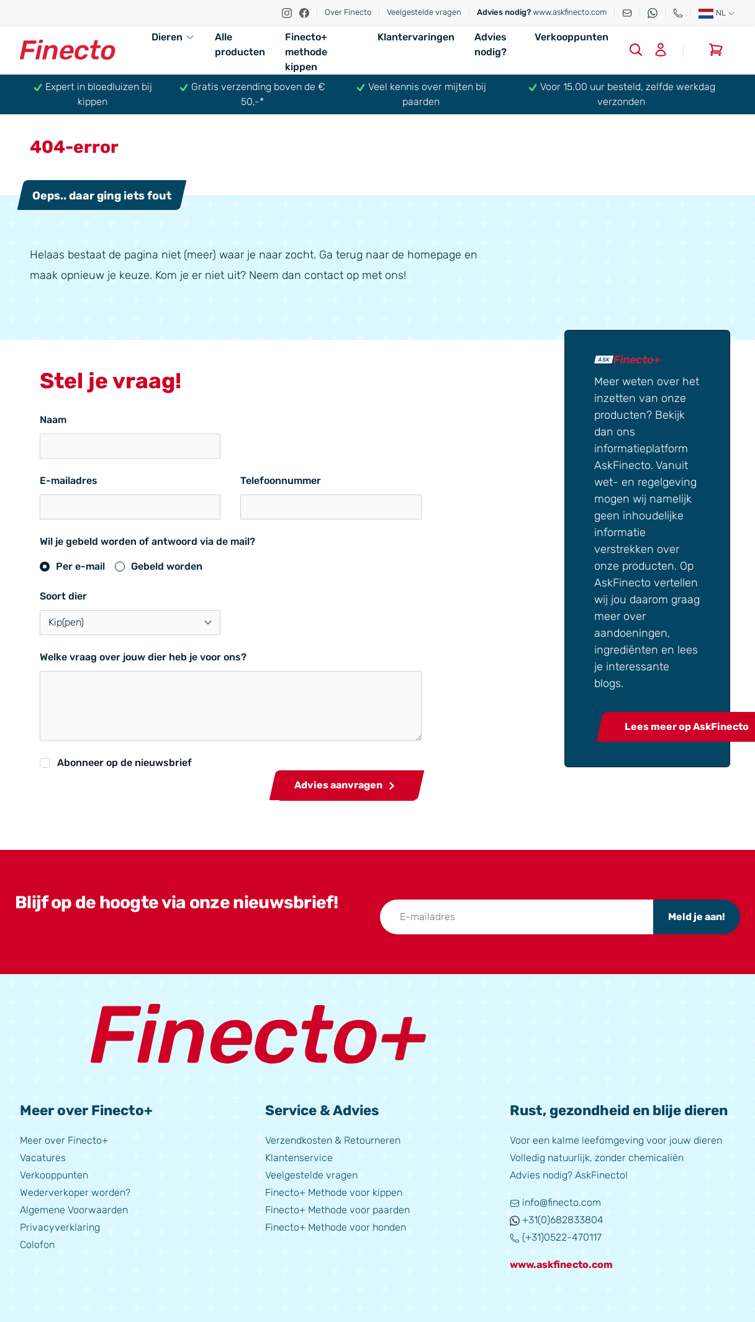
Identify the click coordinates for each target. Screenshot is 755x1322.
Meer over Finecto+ (64, 1140)
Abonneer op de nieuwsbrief (124, 762)
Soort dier (63, 596)
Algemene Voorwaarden (74, 1210)
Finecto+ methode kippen (306, 52)
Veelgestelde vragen (424, 12)
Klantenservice (299, 1158)
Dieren (173, 37)
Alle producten (240, 44)
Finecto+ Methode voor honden (335, 1227)
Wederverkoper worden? (75, 1192)
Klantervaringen (416, 37)
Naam (53, 420)
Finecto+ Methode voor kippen (333, 1192)
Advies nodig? (490, 44)
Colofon (37, 1245)
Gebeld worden (166, 566)
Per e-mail (80, 566)
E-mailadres (68, 480)
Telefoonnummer (243, 480)
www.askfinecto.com (542, 12)
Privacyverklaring (60, 1227)
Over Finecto (348, 12)
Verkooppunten (571, 37)
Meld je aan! (696, 917)
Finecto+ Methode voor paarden (337, 1210)
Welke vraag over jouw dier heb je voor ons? (143, 657)
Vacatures (43, 1158)
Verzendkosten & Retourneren (332, 1140)
